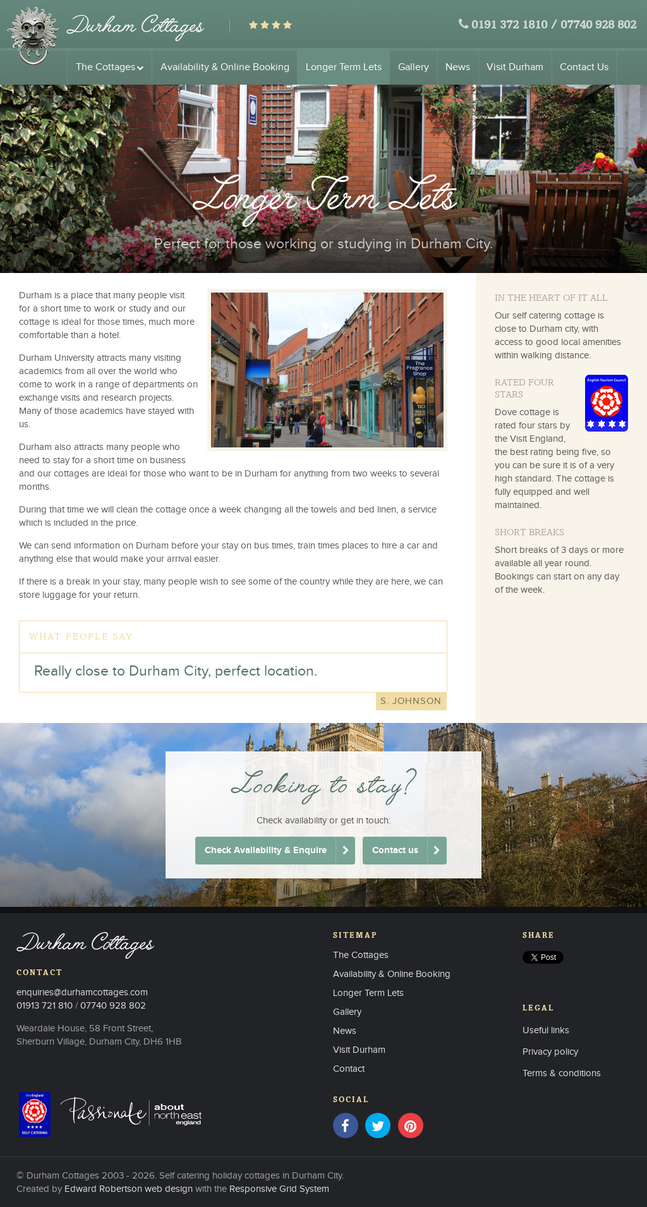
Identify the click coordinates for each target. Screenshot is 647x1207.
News (457, 67)
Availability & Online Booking (224, 67)
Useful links (546, 1030)
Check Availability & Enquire (266, 850)
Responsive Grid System (279, 1189)
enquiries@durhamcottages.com (82, 992)
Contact (349, 1069)
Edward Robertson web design (128, 1189)
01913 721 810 (44, 1005)
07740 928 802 (598, 26)
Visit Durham (515, 67)
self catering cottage (553, 315)
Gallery (413, 67)
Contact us (395, 850)
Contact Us (584, 67)
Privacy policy (550, 1051)
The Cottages (110, 67)
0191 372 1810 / (514, 26)
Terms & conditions (562, 1073)
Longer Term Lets (344, 67)
